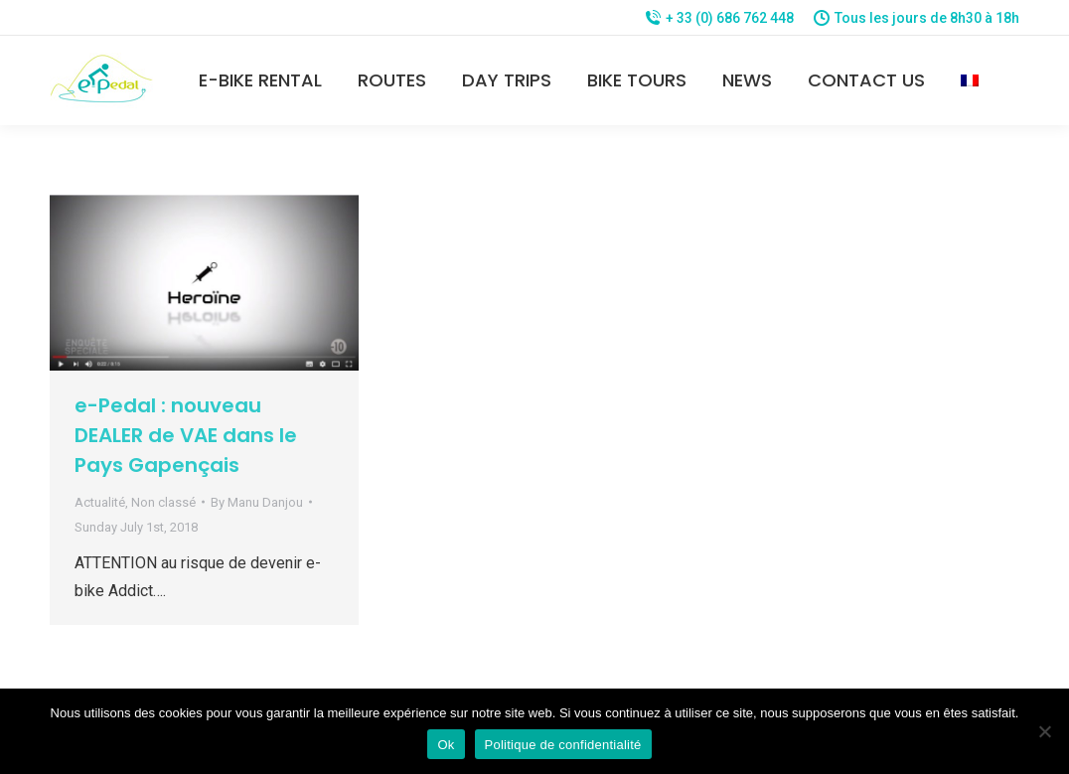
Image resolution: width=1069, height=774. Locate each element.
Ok (445, 744)
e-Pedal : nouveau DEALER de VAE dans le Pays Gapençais (186, 435)
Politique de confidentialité (563, 744)
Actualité (100, 502)
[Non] (1044, 731)
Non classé (163, 502)
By (257, 502)
